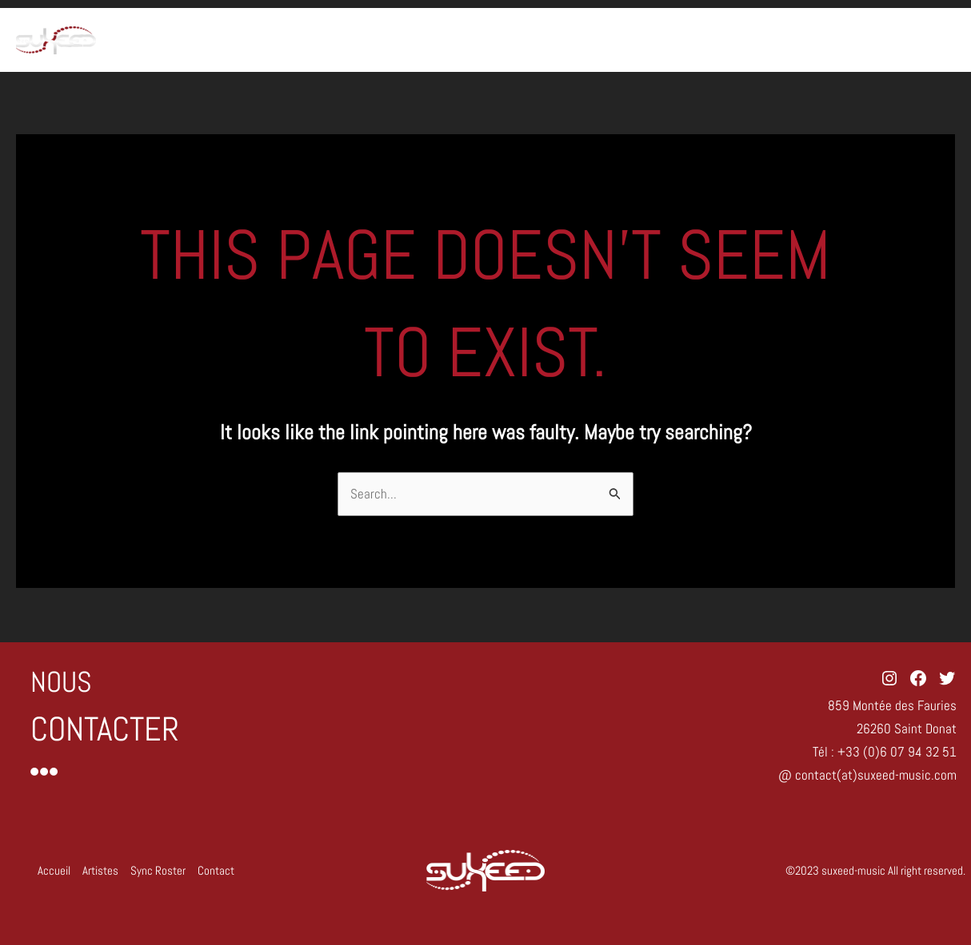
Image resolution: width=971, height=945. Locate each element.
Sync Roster (831, 40)
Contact (918, 40)
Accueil (669, 40)
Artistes (743, 40)
